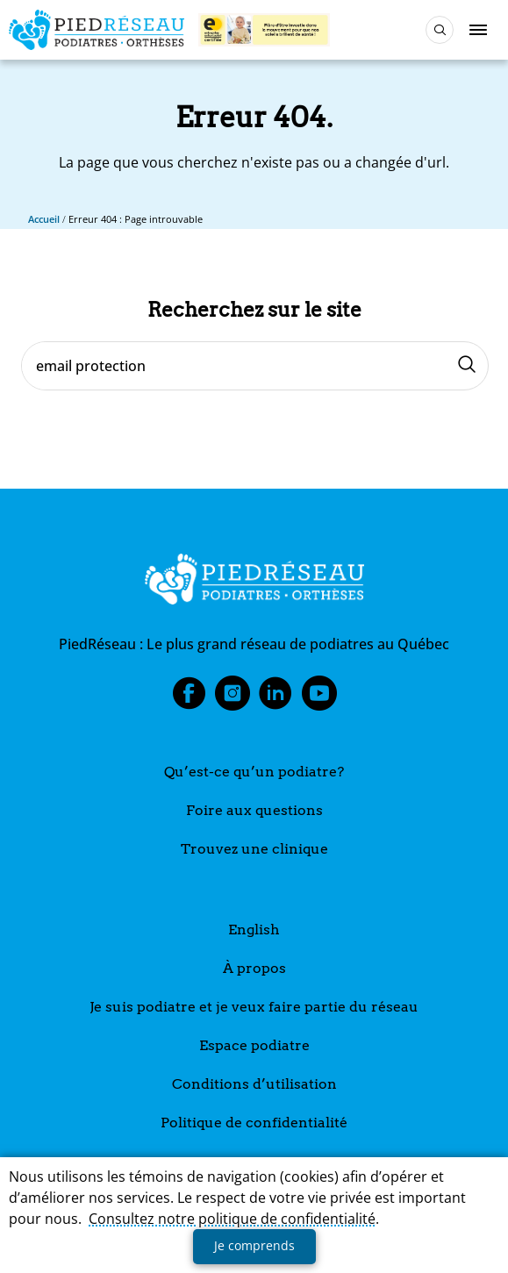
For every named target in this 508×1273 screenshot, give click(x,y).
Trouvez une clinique (254, 848)
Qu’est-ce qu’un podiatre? (254, 771)
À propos (254, 968)
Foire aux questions (254, 810)
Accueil (44, 218)
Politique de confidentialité (254, 1122)
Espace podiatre (254, 1045)
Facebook (188, 698)
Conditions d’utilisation (254, 1084)
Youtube (319, 698)
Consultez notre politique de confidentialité (232, 1218)
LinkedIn (275, 698)
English (254, 929)
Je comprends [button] (254, 1245)
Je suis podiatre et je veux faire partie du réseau (254, 1006)
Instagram (232, 698)
